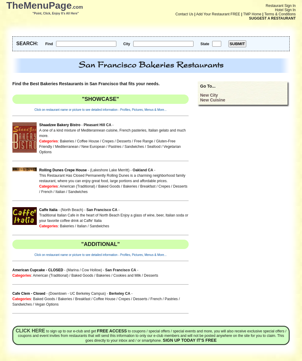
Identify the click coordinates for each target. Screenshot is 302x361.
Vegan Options (47, 304)
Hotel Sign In (285, 10)
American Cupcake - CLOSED (37, 270)
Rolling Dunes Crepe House (63, 170)
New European (93, 147)
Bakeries (67, 141)
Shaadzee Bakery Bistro (59, 125)
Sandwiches (134, 147)
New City (209, 95)
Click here (30, 330)
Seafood (154, 147)
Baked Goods (109, 186)
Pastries (115, 147)
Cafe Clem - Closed (28, 293)
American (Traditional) (77, 186)
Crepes (108, 141)
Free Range (143, 141)
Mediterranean (66, 147)
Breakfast (148, 186)
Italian (60, 192)
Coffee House (88, 141)
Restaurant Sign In (281, 6)
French (46, 192)
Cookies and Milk (127, 275)
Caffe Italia (48, 210)
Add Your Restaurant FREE (218, 14)
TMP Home (252, 14)
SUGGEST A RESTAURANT (272, 18)
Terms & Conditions (280, 14)
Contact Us (184, 14)
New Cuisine (212, 100)
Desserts (124, 141)
